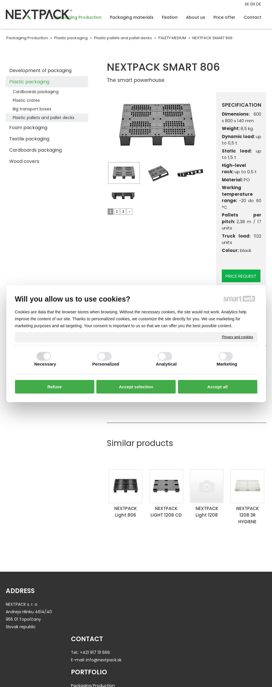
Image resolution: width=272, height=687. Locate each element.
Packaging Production (162, 604)
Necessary (45, 364)
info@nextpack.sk (105, 612)
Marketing (227, 364)
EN (253, 4)
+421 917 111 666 (97, 604)
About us (217, 604)
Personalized (105, 364)
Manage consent (214, 671)
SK (247, 4)
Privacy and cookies (237, 337)
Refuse (54, 386)
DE (259, 4)
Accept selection (136, 386)
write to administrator (135, 671)
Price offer (218, 612)
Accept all (217, 386)
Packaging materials (160, 612)
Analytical (166, 364)
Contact (216, 619)
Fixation (148, 619)
